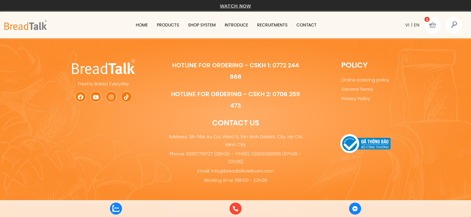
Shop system (202, 25)
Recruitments (272, 25)
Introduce (236, 25)
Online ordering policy (365, 80)
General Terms (357, 89)
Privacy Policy (355, 98)
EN (416, 25)
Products (168, 25)
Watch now (235, 6)
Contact (306, 25)
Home (142, 25)
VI (407, 25)
